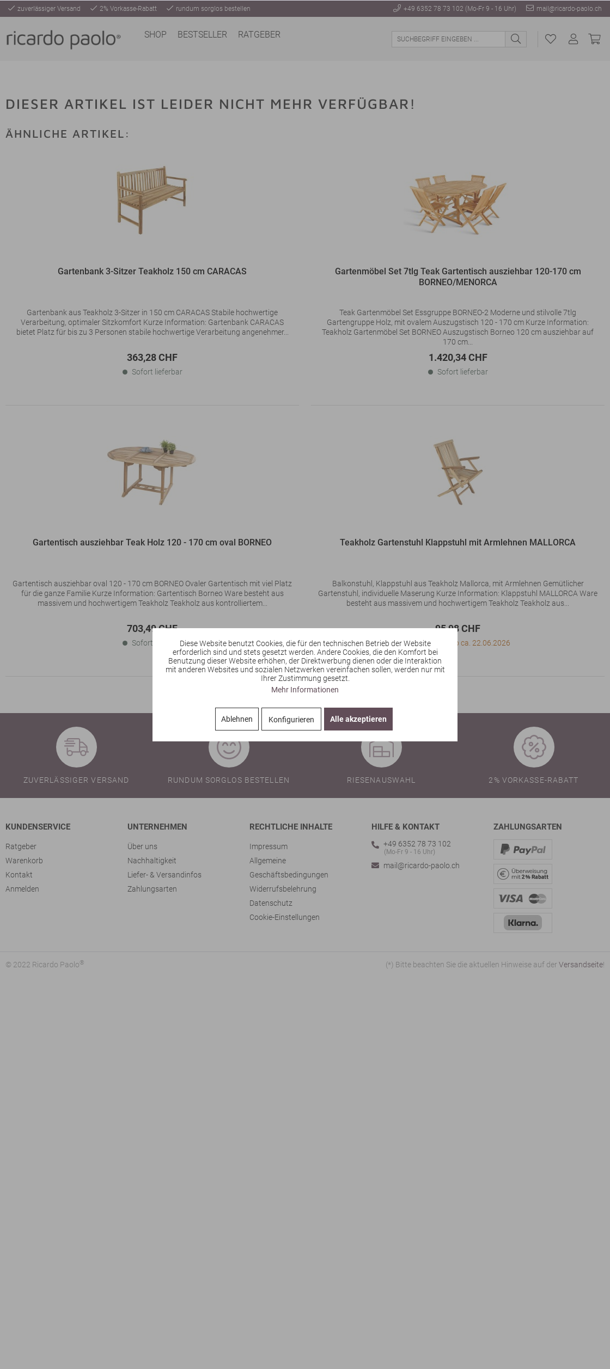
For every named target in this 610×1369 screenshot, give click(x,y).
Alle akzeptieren (358, 719)
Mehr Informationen (305, 689)
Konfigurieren (291, 719)
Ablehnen (237, 719)
